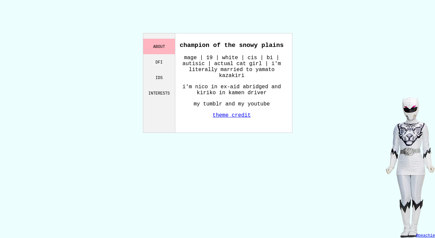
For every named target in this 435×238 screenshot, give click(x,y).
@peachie (425, 235)
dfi (159, 62)
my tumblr (208, 104)
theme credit (232, 115)
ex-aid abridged (244, 87)
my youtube (254, 104)
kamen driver (248, 93)
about (159, 46)
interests (159, 93)
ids (159, 77)
